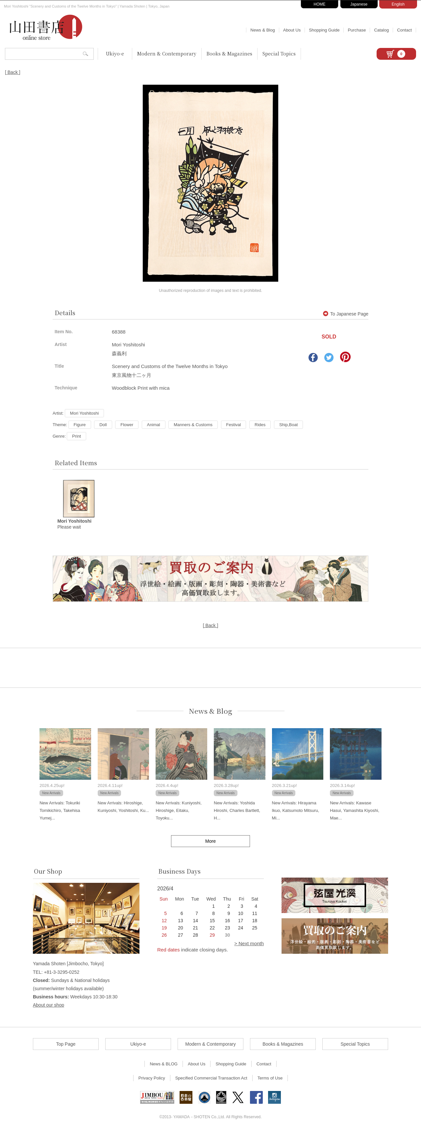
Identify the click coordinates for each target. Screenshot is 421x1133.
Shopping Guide (324, 30)
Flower (126, 424)
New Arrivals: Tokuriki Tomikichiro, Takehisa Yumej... (59, 811)
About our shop (48, 1005)
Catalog (381, 30)
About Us (292, 30)
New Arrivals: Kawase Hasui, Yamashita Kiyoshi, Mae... (354, 811)
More (210, 841)
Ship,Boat (288, 424)
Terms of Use (270, 1078)
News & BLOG (164, 1064)
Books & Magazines (229, 53)
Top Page (65, 1044)
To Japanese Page (345, 313)
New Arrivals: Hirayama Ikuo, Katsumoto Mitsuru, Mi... (295, 811)
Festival (233, 424)
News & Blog (262, 30)
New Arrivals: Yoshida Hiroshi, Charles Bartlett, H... (237, 811)
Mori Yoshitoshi (84, 413)
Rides (260, 424)
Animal (153, 424)
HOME (320, 4)
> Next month (249, 944)
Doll (103, 424)
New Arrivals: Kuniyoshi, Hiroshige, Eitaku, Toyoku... (178, 811)
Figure (80, 424)
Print (76, 436)
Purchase (357, 30)
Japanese (358, 4)
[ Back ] (12, 72)
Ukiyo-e (115, 53)
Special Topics (279, 53)
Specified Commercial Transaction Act (211, 1078)
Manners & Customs (193, 424)
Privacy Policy (151, 1078)
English (398, 4)
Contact (404, 30)
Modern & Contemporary (166, 53)
